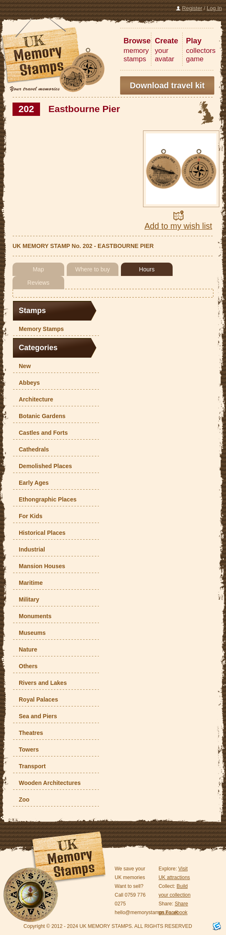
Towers (27, 749)
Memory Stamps (39, 329)
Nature (26, 649)
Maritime (29, 582)
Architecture (34, 399)
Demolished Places (43, 466)
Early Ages (32, 482)
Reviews (39, 282)
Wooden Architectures (48, 783)
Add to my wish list (178, 226)
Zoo (22, 799)
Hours (146, 269)
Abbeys (27, 382)
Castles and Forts (41, 432)
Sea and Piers (36, 716)
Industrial (30, 549)
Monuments (33, 616)
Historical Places (40, 532)
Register (192, 8)
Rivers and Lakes (41, 682)
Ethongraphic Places (45, 499)
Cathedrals (32, 449)
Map (38, 269)
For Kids (29, 516)
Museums (30, 632)
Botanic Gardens (40, 416)
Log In (214, 8)
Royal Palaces (36, 699)
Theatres (29, 732)
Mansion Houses (40, 566)
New (23, 366)
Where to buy (92, 269)
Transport (30, 766)
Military (27, 599)
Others (26, 666)
